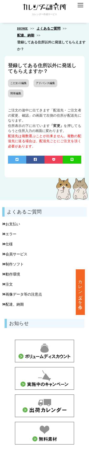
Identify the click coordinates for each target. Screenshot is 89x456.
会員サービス (14, 254)
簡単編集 (15, 93)
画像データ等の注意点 (22, 294)
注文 (7, 284)
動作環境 (11, 274)
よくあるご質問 (48, 28)
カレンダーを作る (80, 292)
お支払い (11, 224)
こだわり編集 (18, 83)
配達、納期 (25, 35)
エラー (9, 234)
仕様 (7, 244)
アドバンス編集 (45, 83)
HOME (22, 28)
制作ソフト (13, 264)
